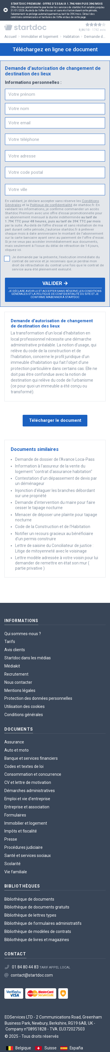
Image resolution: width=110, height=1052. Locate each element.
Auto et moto (16, 750)
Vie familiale (15, 871)
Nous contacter (18, 682)
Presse (10, 839)
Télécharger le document (55, 420)
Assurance (14, 742)
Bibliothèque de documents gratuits (36, 907)
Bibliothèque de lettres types (30, 915)
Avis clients (14, 649)
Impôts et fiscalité (20, 831)
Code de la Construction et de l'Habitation (52, 526)
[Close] (5, 10)
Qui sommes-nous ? (22, 633)
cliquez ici (13, 250)
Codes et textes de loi (24, 766)
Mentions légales (19, 690)
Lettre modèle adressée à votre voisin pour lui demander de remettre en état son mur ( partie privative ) (56, 563)
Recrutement (16, 674)
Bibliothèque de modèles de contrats (37, 931)
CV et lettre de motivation (27, 782)
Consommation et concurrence (32, 774)
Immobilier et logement (25, 823)
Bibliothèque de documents (29, 899)
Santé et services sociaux (27, 855)
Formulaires (15, 815)
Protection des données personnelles (38, 698)
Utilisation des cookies (24, 706)
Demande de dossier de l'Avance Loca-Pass (55, 459)
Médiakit (12, 666)
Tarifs (9, 641)
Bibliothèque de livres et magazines (36, 939)
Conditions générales (23, 714)
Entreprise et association (26, 807)
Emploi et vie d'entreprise (27, 798)
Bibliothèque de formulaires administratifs (43, 923)
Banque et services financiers (31, 758)
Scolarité (12, 863)
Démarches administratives (29, 790)
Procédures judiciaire (23, 847)
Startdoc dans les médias (27, 658)
